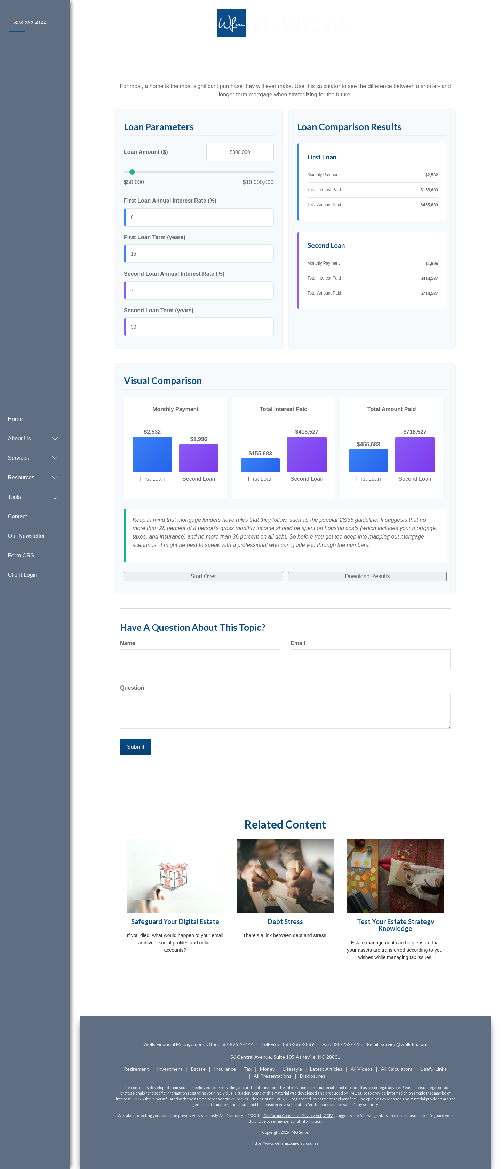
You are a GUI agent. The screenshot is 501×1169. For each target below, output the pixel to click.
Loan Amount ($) (146, 152)
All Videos (362, 1069)
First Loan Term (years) (154, 237)
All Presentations (273, 1076)
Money (267, 1069)
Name (127, 643)
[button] (31, 427)
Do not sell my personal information (290, 1121)
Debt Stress (285, 921)
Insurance (225, 1069)
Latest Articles (326, 1069)
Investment (170, 1069)
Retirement (136, 1069)
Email (298, 643)
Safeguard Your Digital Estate (175, 921)
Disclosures (312, 1076)
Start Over (203, 576)
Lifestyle (292, 1069)
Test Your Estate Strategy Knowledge (395, 925)
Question (132, 688)
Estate (198, 1069)
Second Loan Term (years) (158, 310)
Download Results (367, 576)
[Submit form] (135, 747)
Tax (248, 1069)
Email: (398, 1044)
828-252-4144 (28, 22)
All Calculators (396, 1069)
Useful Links (433, 1069)
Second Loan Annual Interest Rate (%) (174, 274)
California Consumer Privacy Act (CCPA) (299, 1115)
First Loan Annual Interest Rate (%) (170, 201)
